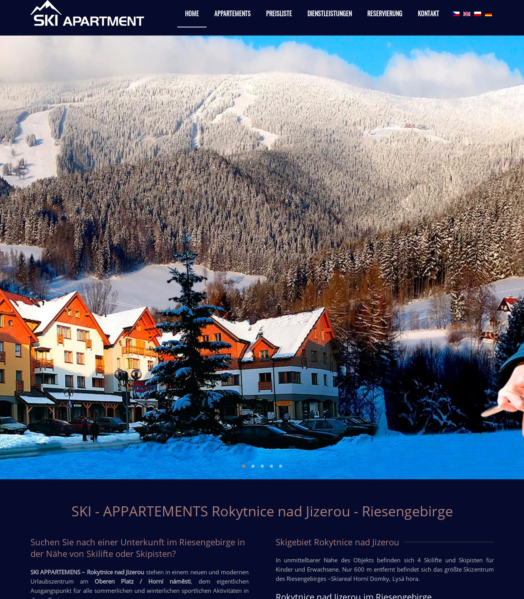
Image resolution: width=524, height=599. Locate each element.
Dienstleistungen (329, 13)
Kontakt (428, 13)
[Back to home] (88, 14)
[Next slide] (505, 257)
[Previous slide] (18, 257)
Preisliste (279, 13)
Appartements (232, 13)
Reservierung (384, 13)
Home (192, 13)
